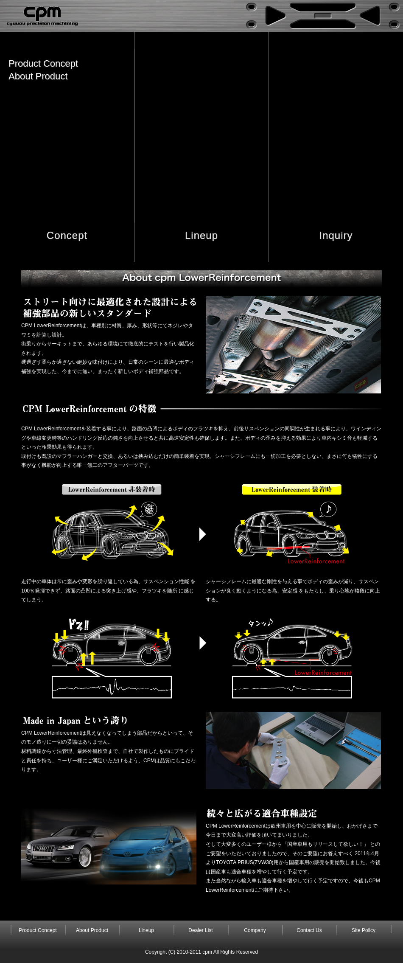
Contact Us (309, 930)
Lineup (201, 235)
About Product (37, 76)
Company (255, 930)
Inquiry (336, 235)
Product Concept (43, 63)
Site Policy (363, 930)
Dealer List (200, 930)
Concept (67, 235)
